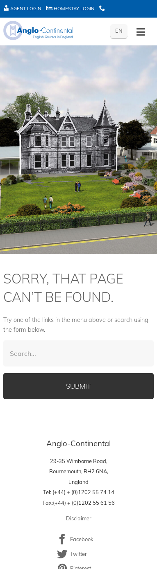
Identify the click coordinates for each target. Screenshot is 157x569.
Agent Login (22, 8)
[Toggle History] (140, 32)
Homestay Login (70, 8)
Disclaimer (78, 518)
